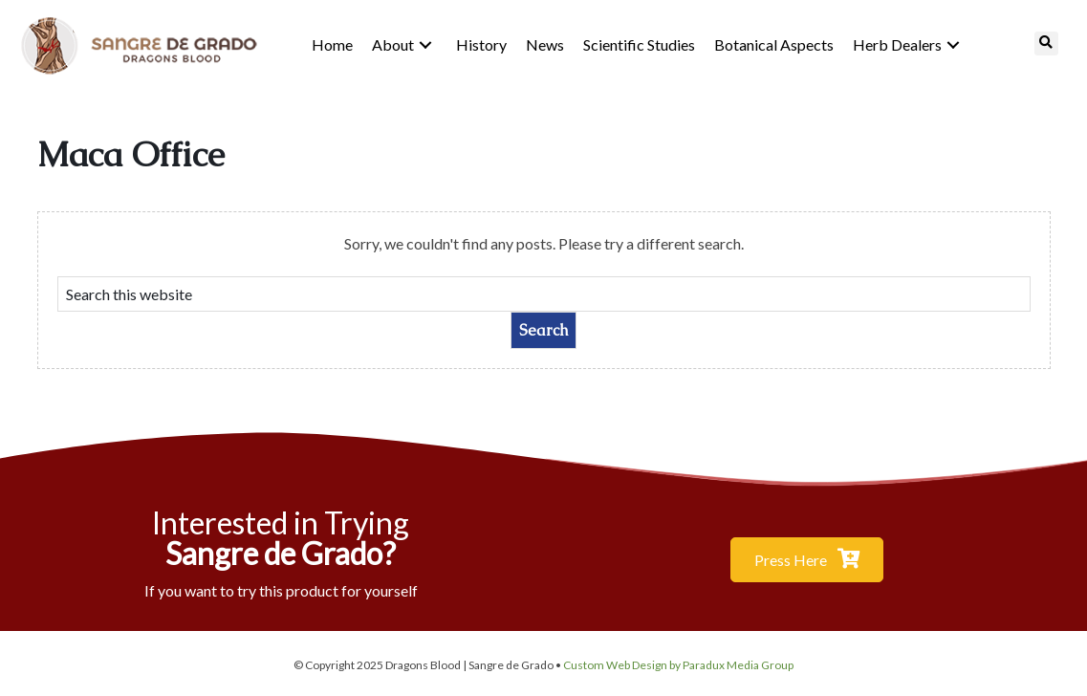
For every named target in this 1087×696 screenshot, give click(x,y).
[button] (425, 44)
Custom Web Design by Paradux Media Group (678, 665)
